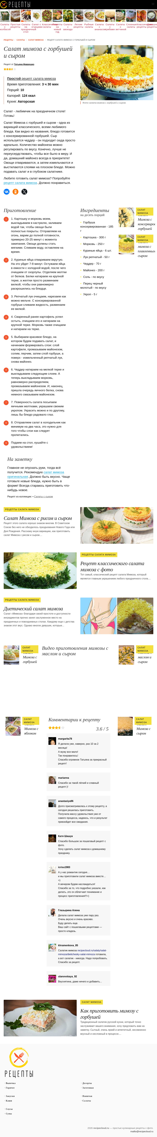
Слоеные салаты (131, 25)
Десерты (87, 1083)
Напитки (87, 1096)
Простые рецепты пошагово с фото (19, 1062)
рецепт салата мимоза (31, 78)
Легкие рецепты (78, 25)
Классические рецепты (142, 25)
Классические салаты (47, 25)
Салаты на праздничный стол (26, 28)
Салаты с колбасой (5, 27)
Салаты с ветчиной (121, 27)
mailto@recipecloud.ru (141, 1131)
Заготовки (88, 1088)
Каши (9, 1101)
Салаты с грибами (110, 27)
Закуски (10, 1096)
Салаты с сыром (43, 496)
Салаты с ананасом (99, 27)
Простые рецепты (15, 25)
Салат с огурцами (36, 25)
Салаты (86, 1101)
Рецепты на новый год (57, 28)
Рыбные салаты (89, 25)
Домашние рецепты (152, 25)
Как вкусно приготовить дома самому (15, 4)
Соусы (9, 1109)
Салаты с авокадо (68, 27)
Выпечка (11, 1083)
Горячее (10, 1088)
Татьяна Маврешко (24, 64)
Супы (9, 1114)
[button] (153, 4)
